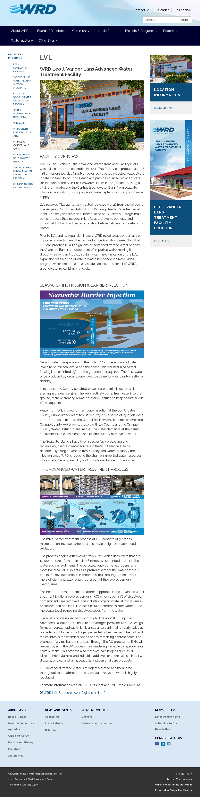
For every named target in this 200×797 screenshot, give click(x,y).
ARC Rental (15, 755)
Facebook (157, 744)
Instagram (169, 744)
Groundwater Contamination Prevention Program (22, 172)
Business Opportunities (97, 723)
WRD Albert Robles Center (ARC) (22, 132)
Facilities (14, 749)
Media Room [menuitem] (107, 31)
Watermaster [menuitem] (20, 40)
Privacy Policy (184, 774)
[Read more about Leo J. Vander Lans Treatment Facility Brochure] (171, 183)
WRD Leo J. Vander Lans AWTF (21, 145)
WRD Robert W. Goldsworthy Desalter (22, 158)
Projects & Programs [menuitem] (139, 31)
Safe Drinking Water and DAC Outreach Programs (22, 82)
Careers (87, 716)
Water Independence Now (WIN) (21, 113)
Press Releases (55, 723)
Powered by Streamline (168, 790)
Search (185, 19)
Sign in (188, 790)
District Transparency (179, 779)
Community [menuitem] (80, 31)
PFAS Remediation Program (20, 68)
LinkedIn (163, 744)
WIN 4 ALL (19, 123)
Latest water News (167, 716)
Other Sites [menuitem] (47, 40)
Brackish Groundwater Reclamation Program (22, 99)
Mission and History (21, 742)
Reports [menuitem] (169, 31)
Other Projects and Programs (23, 186)
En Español (183, 10)
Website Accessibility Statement (173, 785)
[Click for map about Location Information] (171, 84)
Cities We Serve (18, 735)
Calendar (162, 10)
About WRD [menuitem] (20, 31)
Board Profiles (17, 716)
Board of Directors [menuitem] (50, 31)
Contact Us (141, 10)
